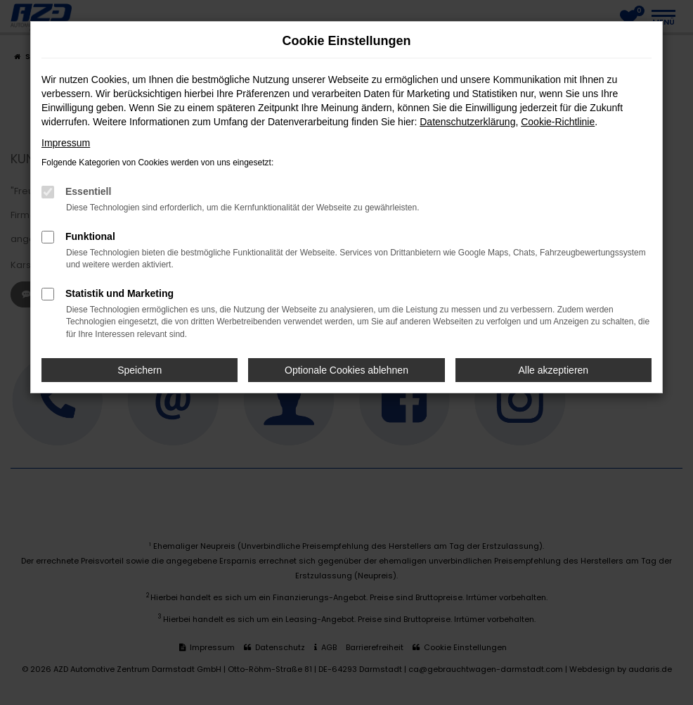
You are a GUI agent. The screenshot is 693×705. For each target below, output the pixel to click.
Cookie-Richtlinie (558, 121)
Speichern (139, 370)
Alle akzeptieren (554, 370)
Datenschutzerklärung (467, 121)
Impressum (65, 142)
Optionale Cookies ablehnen (346, 370)
